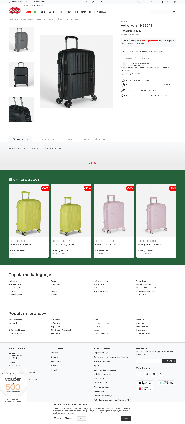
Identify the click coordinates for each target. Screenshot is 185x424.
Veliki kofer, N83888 (20, 241)
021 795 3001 (14, 362)
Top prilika (141, 278)
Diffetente (55, 320)
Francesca (55, 330)
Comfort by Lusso (16, 320)
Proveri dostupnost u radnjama (85, 135)
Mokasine (13, 278)
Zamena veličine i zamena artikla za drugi (112, 354)
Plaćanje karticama (102, 384)
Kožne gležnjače (101, 288)
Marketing (71, 418)
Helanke (55, 291)
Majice (54, 288)
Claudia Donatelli (16, 317)
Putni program (41, 16)
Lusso (96, 327)
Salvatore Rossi (143, 330)
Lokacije (54, 349)
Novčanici (55, 281)
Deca (60, 9)
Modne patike (15, 281)
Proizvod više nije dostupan (137, 55)
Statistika (60, 418)
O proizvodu (20, 135)
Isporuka (98, 362)
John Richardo (100, 317)
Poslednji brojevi (143, 281)
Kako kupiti (99, 375)
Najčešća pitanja (101, 349)
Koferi (84, 9)
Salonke (12, 288)
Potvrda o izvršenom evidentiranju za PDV (112, 397)
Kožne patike (99, 285)
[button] (131, 70)
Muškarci (52, 9)
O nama (54, 354)
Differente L (56, 317)
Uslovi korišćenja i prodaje (105, 367)
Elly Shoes (55, 323)
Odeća (68, 9)
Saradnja (55, 362)
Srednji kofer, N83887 (64, 241)
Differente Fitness (17, 327)
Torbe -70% (141, 291)
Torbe (92, 9)
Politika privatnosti (102, 371)
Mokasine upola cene (145, 288)
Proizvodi (22, 16)
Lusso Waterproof (102, 330)
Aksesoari (101, 9)
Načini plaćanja (100, 380)
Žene (43, 9)
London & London (102, 320)
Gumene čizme (15, 291)
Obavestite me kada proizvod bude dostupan (142, 48)
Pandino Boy (142, 323)
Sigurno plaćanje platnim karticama (92, 2)
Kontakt (54, 367)
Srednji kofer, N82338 (149, 241)
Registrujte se (156, 2)
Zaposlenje (56, 358)
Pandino (140, 320)
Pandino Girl (141, 327)
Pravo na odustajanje (103, 392)
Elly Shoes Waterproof (61, 327)
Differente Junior (16, 330)
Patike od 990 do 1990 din (147, 285)
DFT (10, 323)
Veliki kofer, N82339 (105, 241)
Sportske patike (16, 285)
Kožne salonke (100, 281)
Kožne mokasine (101, 278)
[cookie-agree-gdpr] (126, 418)
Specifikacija (47, 135)
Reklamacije (99, 388)
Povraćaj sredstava (102, 358)
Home (75, 9)
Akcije (28, 9)
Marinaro (140, 317)
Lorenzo (97, 323)
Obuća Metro (13, 16)
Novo (36, 9)
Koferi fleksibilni (58, 16)
